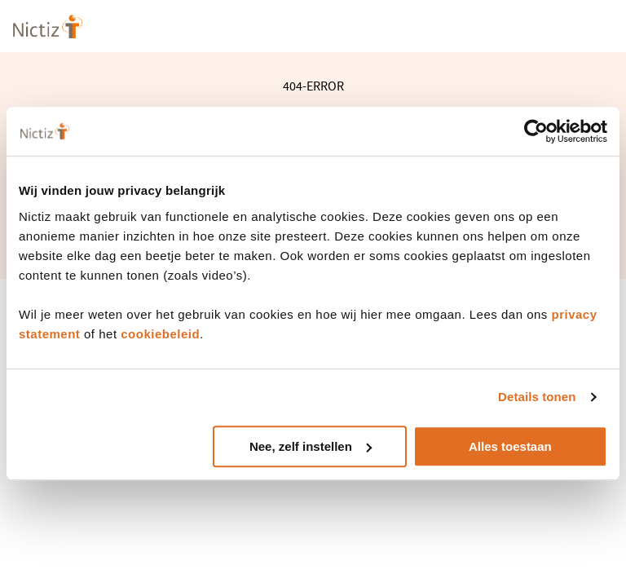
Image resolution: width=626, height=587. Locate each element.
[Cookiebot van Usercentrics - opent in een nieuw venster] (536, 131)
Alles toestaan (510, 446)
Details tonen (536, 397)
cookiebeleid (160, 334)
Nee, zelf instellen (310, 446)
